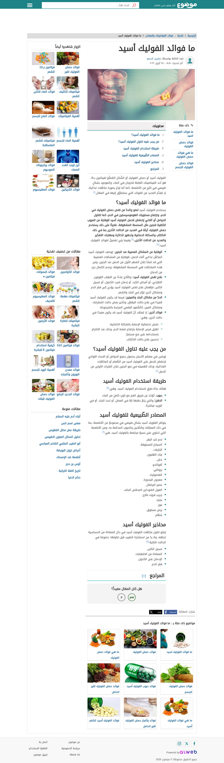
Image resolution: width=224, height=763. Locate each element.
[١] (94, 192)
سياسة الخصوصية (70, 748)
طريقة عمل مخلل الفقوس (64, 430)
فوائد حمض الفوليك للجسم (184, 165)
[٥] (108, 388)
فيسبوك (172, 612)
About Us (75, 754)
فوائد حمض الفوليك (186, 144)
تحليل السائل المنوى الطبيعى (62, 437)
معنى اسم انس (70, 423)
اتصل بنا (43, 742)
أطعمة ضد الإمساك (68, 457)
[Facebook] (194, 743)
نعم (132, 597)
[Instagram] (179, 743)
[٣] (158, 244)
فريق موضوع (40, 754)
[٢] (132, 239)
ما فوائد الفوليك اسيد (183, 133)
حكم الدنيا (74, 477)
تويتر (159, 612)
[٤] (157, 371)
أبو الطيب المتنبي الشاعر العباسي (59, 443)
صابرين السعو (154, 58)
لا (121, 597)
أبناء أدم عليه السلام (68, 416)
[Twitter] (187, 743)
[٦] (103, 432)
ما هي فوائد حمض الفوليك (184, 154)
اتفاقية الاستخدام (38, 748)
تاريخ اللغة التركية (69, 471)
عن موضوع (74, 742)
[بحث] (134, 5)
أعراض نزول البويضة (68, 450)
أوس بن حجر (73, 464)
